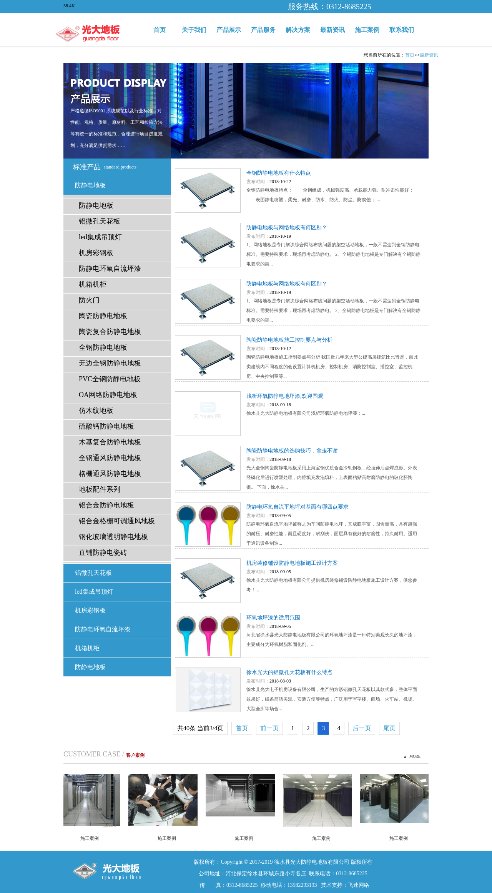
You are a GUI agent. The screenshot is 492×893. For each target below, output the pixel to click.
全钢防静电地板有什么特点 (278, 173)
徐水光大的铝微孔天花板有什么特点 (289, 672)
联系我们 (401, 30)
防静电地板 (90, 185)
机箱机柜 (92, 284)
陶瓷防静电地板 (103, 316)
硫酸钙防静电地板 (106, 426)
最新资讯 (332, 30)
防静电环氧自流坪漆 (110, 268)
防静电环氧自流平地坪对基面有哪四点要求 (297, 507)
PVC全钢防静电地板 (110, 379)
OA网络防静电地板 (108, 395)
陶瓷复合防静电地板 (110, 332)
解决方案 (298, 30)
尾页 (389, 728)
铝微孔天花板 (99, 221)
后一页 (361, 728)
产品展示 (228, 30)
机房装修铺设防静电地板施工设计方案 (292, 563)
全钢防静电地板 (103, 347)
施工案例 (367, 30)
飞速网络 (358, 885)
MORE (415, 756)
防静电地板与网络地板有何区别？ (286, 227)
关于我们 (194, 30)
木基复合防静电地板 (110, 442)
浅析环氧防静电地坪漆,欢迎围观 (284, 396)
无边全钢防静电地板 (110, 363)
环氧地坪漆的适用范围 (273, 618)
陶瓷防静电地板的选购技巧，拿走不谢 (292, 451)
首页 (159, 30)
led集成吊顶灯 (100, 237)
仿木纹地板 (96, 410)
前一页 (269, 728)
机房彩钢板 (96, 253)
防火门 (89, 300)
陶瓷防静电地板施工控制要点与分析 (289, 340)
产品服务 (263, 30)
